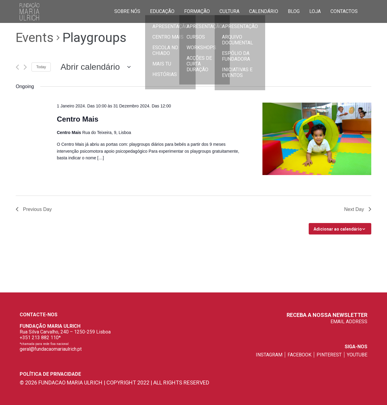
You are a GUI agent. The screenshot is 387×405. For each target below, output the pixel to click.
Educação (162, 11)
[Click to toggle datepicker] (93, 67)
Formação (197, 11)
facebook (299, 355)
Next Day (357, 209)
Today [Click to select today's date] (41, 67)
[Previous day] (17, 67)
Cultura (229, 11)
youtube (357, 355)
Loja (315, 11)
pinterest (329, 355)
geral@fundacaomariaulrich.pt (51, 349)
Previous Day (34, 209)
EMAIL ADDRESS (348, 321)
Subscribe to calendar (337, 228)
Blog (294, 11)
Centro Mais (77, 119)
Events (35, 37)
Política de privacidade (50, 374)
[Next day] (25, 67)
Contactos (344, 11)
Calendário (263, 11)
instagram (269, 355)
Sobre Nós (127, 11)
